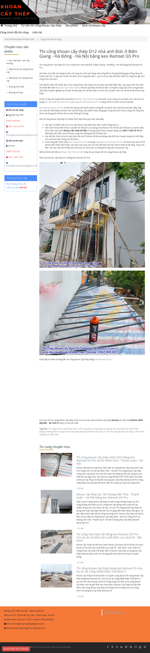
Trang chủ (8, 25)
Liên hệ (37, 32)
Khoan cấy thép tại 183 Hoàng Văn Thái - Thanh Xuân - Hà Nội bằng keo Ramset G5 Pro (107, 495)
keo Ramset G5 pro (103, 359)
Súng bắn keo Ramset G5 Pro (109, 142)
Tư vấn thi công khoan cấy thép (41, 25)
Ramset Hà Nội (113, 612)
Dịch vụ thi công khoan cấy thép (87, 428)
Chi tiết (80, 488)
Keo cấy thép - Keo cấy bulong (18, 62)
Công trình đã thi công (14, 32)
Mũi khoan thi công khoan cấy (20, 79)
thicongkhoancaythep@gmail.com (21, 133)
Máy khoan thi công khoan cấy (20, 70)
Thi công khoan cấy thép (59, 428)
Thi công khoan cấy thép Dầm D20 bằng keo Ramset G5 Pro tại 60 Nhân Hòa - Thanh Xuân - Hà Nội (109, 460)
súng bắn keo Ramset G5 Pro (87, 102)
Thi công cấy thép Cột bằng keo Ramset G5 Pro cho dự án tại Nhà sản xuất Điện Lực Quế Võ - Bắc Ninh (109, 537)
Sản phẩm (71, 25)
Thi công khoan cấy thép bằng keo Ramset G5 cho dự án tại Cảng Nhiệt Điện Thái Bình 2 (109, 569)
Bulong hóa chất (16, 86)
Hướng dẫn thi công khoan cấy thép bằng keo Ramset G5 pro (74, 431)
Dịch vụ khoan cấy (93, 25)
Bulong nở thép (16, 92)
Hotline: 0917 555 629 (16, 648)
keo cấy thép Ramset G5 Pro (58, 102)
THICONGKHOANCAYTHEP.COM (19, 39)
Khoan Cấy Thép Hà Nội (69, 87)
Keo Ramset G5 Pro (78, 142)
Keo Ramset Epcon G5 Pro (51, 107)
